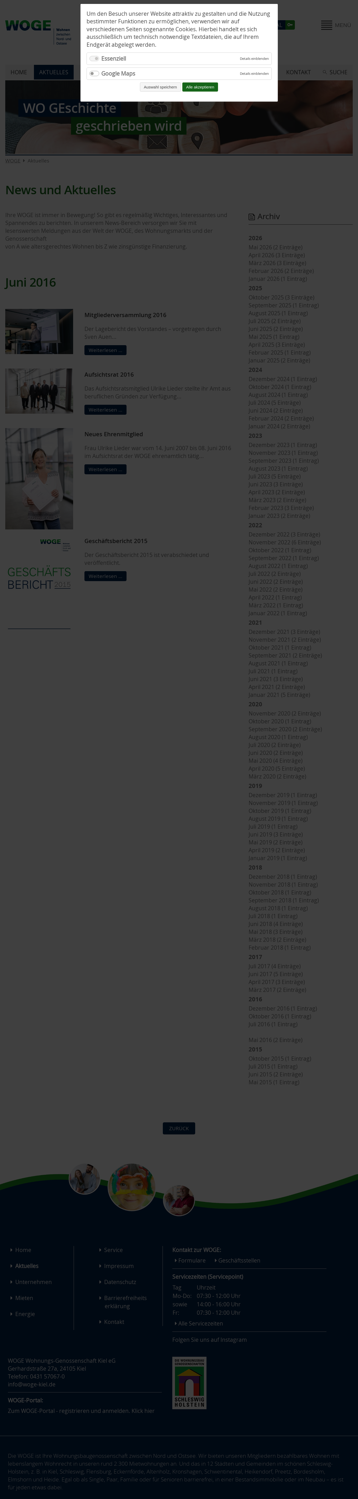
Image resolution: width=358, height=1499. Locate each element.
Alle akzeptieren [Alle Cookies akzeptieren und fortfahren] (200, 87)
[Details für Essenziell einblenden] (254, 59)
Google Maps (118, 73)
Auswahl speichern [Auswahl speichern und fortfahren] (160, 87)
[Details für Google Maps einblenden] (254, 74)
